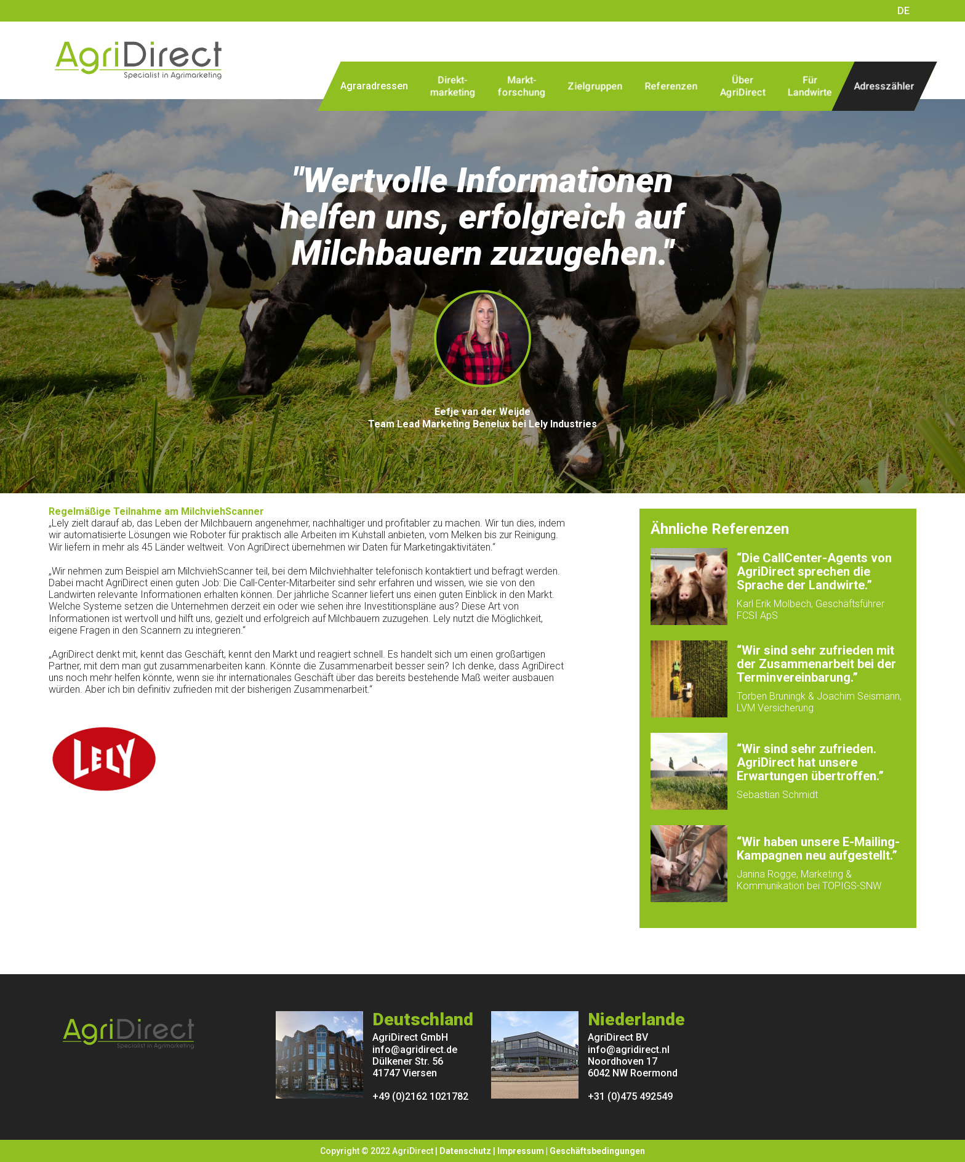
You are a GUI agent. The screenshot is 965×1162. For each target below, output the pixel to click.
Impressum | (523, 1151)
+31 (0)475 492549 (630, 1096)
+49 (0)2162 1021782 (420, 1096)
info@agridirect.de (414, 1049)
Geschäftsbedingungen (597, 1151)
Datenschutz (465, 1151)
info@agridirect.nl (629, 1049)
